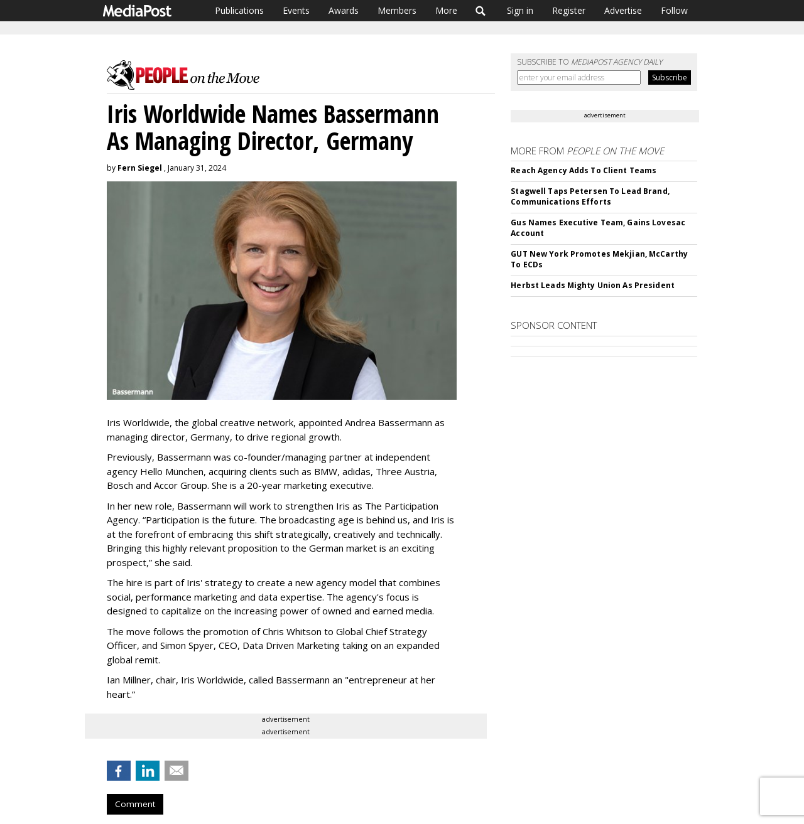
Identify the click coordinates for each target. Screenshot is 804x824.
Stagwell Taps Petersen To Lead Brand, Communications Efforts (590, 196)
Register (568, 10)
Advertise (623, 10)
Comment (135, 804)
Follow (674, 10)
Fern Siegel (139, 168)
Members (397, 10)
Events (296, 10)
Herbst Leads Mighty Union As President (593, 285)
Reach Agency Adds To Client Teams (583, 170)
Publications (239, 10)
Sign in (520, 10)
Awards (344, 10)
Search (481, 10)
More (446, 10)
